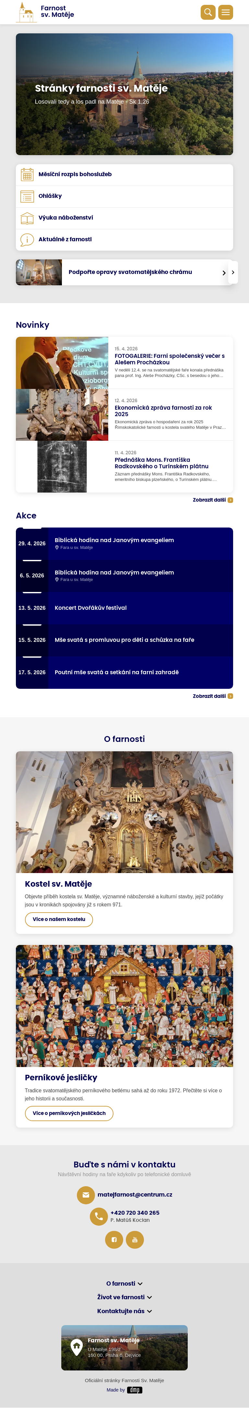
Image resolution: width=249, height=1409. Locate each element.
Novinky (32, 325)
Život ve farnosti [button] (121, 1299)
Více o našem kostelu (59, 920)
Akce (26, 516)
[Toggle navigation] (225, 12)
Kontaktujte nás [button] (121, 1313)
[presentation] (233, 272)
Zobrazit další (209, 500)
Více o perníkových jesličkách (69, 1114)
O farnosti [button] (120, 1285)
